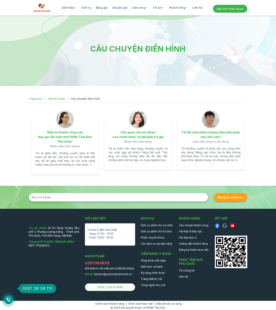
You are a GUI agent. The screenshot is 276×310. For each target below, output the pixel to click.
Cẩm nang (140, 7)
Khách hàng (178, 7)
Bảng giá (102, 7)
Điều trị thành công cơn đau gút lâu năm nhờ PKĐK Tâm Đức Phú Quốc (65, 136)
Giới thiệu (69, 7)
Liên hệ (197, 7)
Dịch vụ (86, 7)
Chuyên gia (119, 7)
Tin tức (158, 7)
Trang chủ (35, 98)
